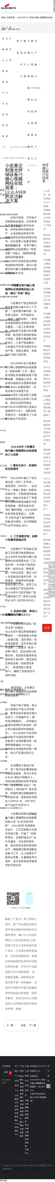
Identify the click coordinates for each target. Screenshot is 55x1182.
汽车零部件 (4, 261)
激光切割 (3, 379)
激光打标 (3, 367)
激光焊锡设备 (5, 203)
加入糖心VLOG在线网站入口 (11, 785)
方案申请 (3, 477)
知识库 (2, 670)
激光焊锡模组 (5, 238)
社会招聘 (3, 796)
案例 (2, 658)
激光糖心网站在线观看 (9, 214)
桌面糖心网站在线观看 (9, 285)
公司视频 (3, 761)
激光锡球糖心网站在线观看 (10, 226)
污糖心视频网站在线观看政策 (11, 623)
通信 (2, 454)
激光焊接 (3, 344)
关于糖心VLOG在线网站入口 (36, 100)
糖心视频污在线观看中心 (32, 100)
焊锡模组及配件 (6, 308)
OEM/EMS (4, 571)
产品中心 (21, 58)
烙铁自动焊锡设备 (7, 273)
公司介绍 (3, 714)
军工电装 (3, 466)
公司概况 (3, 702)
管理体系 (3, 749)
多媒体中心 (4, 773)
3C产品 (3, 430)
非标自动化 (4, 250)
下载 (2, 682)
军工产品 (3, 560)
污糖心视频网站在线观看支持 (28, 111)
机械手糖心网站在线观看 (9, 320)
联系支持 (3, 635)
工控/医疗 (3, 419)
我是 (18, 47)
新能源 (2, 442)
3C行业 (3, 607)
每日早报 (10, 44)
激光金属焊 (4, 355)
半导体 (2, 489)
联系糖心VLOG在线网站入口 (11, 808)
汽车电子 (3, 407)
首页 (2, 190)
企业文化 (3, 726)
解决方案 (25, 58)
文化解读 (3, 738)
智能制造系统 (5, 332)
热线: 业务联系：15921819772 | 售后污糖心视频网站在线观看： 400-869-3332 (26, 23)
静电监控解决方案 (7, 501)
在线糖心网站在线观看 (9, 297)
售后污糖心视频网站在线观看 (11, 646)
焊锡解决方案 (5, 395)
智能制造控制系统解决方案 (10, 583)
